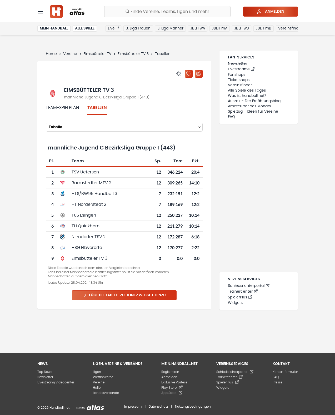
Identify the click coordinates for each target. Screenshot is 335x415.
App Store (172, 392)
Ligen (97, 371)
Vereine (70, 54)
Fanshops (236, 75)
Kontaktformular (285, 371)
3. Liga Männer (170, 28)
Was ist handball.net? (247, 96)
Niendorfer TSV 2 (89, 237)
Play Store (172, 387)
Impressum (133, 406)
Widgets (235, 303)
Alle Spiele (84, 28)
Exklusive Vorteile (174, 382)
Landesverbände (106, 392)
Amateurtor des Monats (249, 106)
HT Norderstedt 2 (89, 204)
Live (113, 28)
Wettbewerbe (103, 377)
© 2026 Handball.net (53, 407)
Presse (277, 382)
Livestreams (241, 69)
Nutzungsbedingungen (193, 406)
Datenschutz (158, 406)
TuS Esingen (84, 215)
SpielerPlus (240, 297)
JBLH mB (263, 28)
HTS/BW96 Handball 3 (94, 194)
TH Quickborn (85, 226)
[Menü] (40, 11)
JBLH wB (241, 28)
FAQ (231, 117)
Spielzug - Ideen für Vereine (253, 111)
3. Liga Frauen (138, 28)
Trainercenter (243, 291)
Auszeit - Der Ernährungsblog (254, 101)
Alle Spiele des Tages (247, 90)
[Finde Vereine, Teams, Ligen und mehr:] (167, 11)
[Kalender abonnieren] (199, 74)
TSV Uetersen (85, 172)
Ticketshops (238, 80)
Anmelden (270, 11)
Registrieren (170, 371)
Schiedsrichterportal (249, 286)
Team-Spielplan (62, 108)
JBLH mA (219, 28)
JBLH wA (197, 28)
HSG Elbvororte (87, 248)
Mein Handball (54, 28)
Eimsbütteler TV (97, 54)
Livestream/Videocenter (55, 382)
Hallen (98, 387)
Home (51, 54)
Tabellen (97, 108)
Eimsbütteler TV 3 (133, 54)
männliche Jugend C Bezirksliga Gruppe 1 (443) (106, 97)
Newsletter (237, 64)
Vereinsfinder (290, 28)
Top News (44, 371)
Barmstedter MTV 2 (91, 183)
